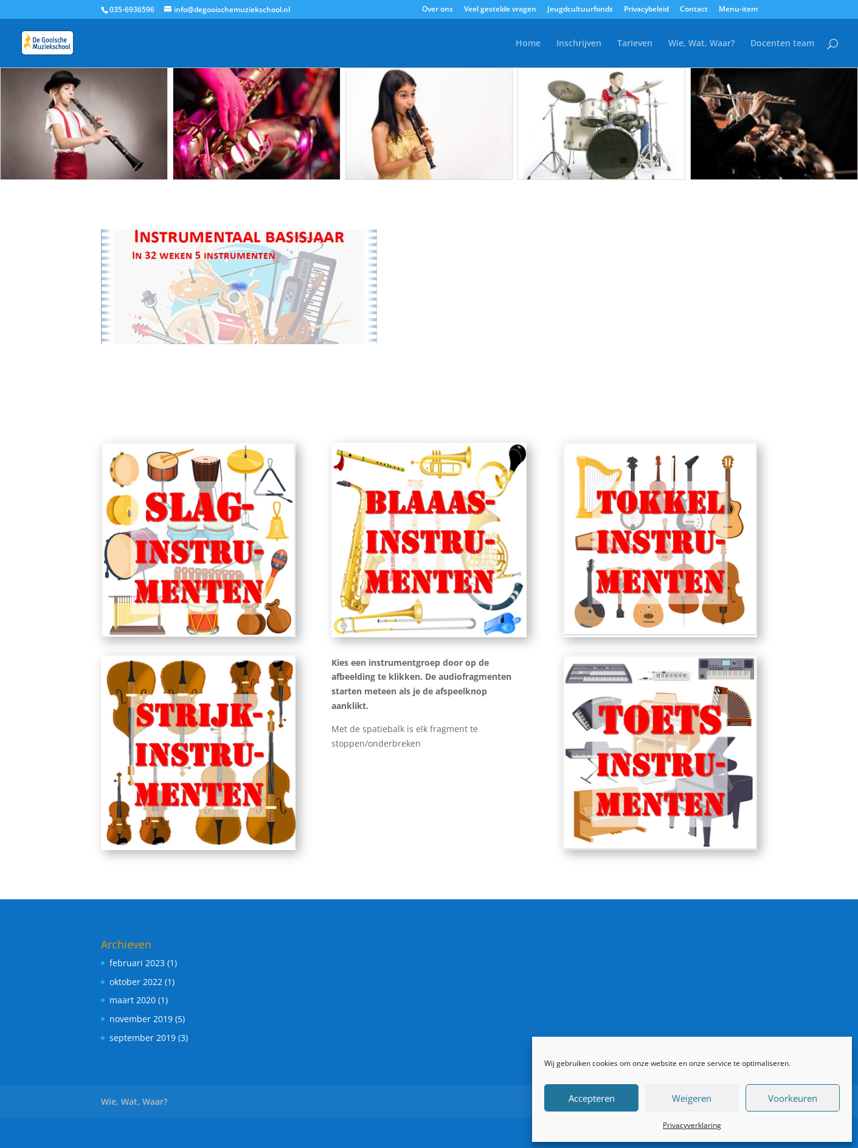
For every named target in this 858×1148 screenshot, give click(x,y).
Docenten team (782, 44)
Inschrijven (578, 44)
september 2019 (142, 1037)
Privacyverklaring (692, 1125)
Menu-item (738, 9)
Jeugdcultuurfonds (580, 9)
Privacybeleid (646, 9)
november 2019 (141, 1019)
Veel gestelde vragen (500, 9)
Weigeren (691, 1098)
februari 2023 (137, 963)
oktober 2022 (135, 981)
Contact (694, 9)
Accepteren (592, 1098)
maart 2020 (132, 1000)
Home (528, 44)
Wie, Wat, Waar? (701, 44)
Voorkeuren (792, 1098)
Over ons (437, 9)
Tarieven (634, 44)
